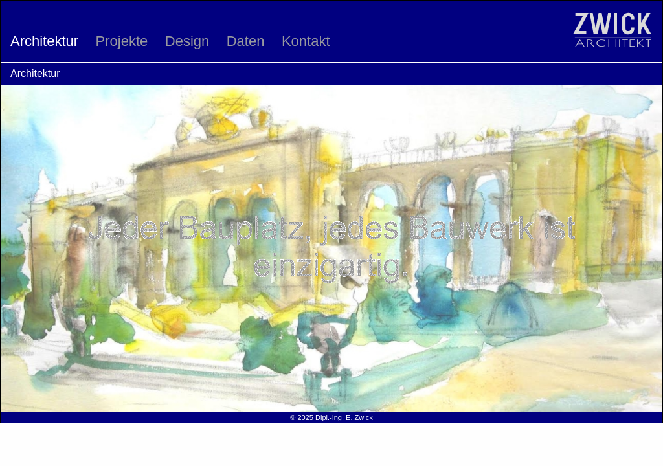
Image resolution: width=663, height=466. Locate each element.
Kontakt (306, 41)
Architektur (44, 41)
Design (187, 41)
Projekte (122, 41)
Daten (246, 41)
